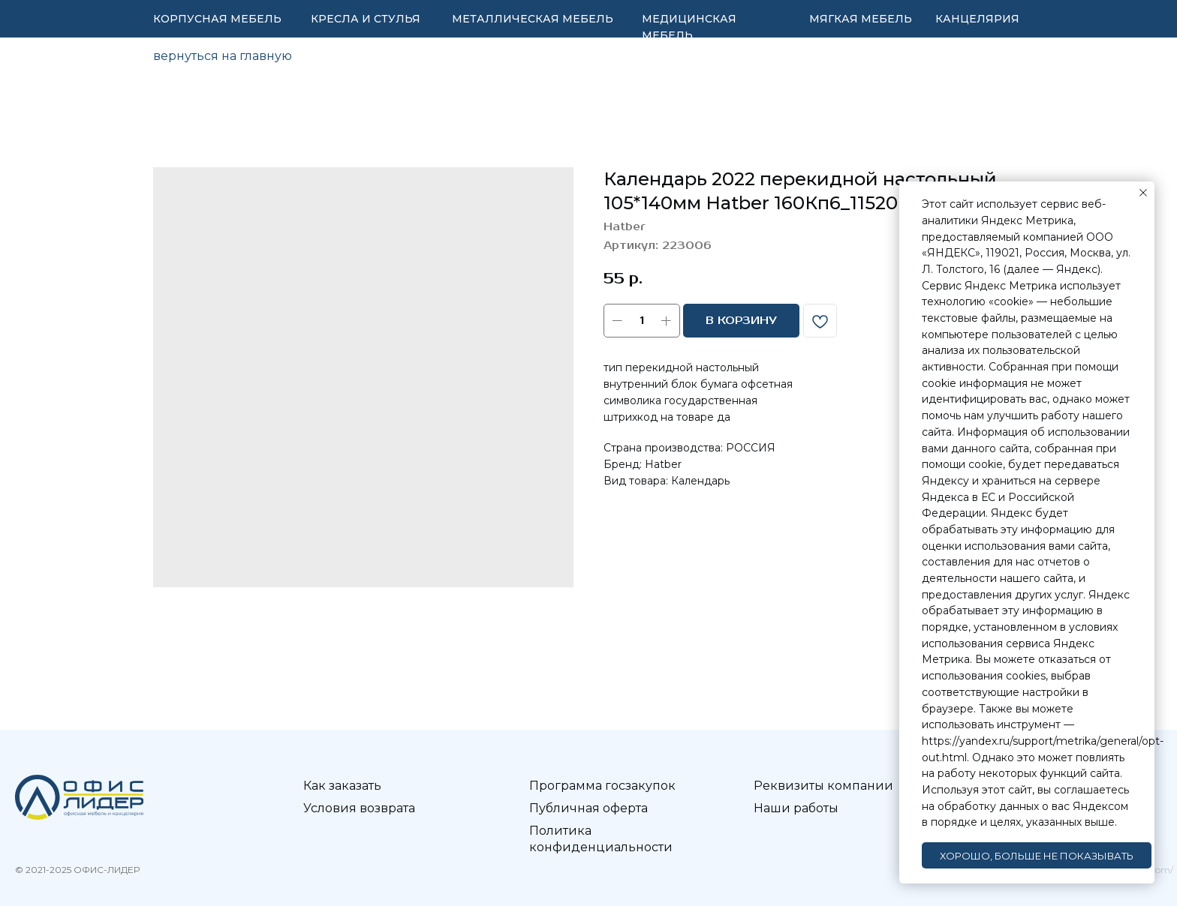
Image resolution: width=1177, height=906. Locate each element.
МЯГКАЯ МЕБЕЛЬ (860, 19)
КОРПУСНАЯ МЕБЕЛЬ (217, 19)
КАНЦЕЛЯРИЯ (977, 19)
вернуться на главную (222, 56)
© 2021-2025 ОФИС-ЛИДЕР (77, 869)
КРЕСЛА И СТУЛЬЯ (365, 19)
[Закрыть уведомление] (1143, 192)
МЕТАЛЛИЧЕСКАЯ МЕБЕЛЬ (532, 19)
